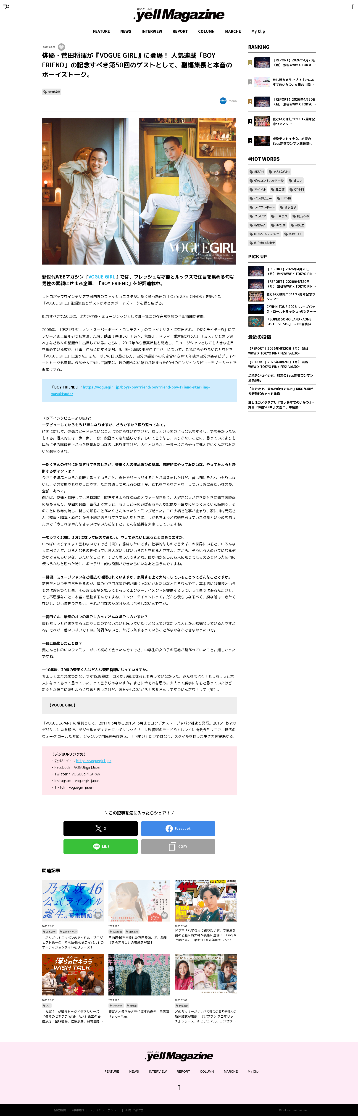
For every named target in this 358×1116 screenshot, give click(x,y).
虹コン (297, 181)
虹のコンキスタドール (269, 181)
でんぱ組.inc (281, 172)
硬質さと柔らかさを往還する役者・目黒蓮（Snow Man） (138, 1014)
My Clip (258, 31)
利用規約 (78, 1110)
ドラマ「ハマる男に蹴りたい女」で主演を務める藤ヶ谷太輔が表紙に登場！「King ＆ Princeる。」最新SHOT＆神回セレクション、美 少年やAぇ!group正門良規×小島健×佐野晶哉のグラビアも (206, 935)
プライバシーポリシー (104, 1110)
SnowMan (118, 1005)
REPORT (180, 31)
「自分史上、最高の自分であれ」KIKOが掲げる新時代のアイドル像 (280, 391)
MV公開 (281, 225)
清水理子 (290, 207)
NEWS (125, 31)
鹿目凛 (280, 189)
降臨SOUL (295, 234)
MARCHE (233, 31)
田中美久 (281, 216)
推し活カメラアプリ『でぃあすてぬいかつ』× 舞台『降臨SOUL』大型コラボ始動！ (281, 404)
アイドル (260, 189)
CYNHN (299, 189)
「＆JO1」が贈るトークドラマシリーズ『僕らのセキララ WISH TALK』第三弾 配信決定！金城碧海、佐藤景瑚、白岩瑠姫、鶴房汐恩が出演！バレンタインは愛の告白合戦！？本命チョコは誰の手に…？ (72, 1016)
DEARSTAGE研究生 (266, 234)
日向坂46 (133, 931)
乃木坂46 (51, 931)
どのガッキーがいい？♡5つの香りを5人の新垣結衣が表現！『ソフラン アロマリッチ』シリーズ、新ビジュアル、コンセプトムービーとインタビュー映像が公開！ (206, 1016)
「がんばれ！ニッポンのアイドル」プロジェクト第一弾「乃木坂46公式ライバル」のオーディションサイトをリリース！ (73, 942)
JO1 (48, 1005)
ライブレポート (264, 207)
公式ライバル (69, 931)
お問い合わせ (134, 1110)
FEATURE (101, 31)
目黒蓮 (133, 1005)
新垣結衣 (183, 1005)
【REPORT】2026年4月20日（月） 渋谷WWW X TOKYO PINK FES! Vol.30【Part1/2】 (278, 364)
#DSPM (259, 172)
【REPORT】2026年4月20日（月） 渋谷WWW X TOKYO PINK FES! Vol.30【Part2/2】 (278, 351)
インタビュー (263, 198)
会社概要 (60, 1110)
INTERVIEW (152, 31)
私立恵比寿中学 (264, 243)
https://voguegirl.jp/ (93, 760)
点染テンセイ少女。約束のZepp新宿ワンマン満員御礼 (280, 377)
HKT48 (286, 198)
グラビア (260, 216)
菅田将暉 (54, 92)
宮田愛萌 (117, 931)
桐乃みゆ (303, 216)
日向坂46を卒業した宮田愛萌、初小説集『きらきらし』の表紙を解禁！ (137, 940)
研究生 (299, 225)
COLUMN (206, 31)
